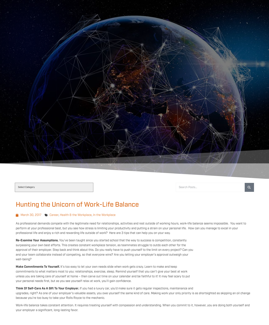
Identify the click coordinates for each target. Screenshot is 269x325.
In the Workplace (104, 215)
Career (54, 215)
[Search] (249, 187)
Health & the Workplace (76, 215)
